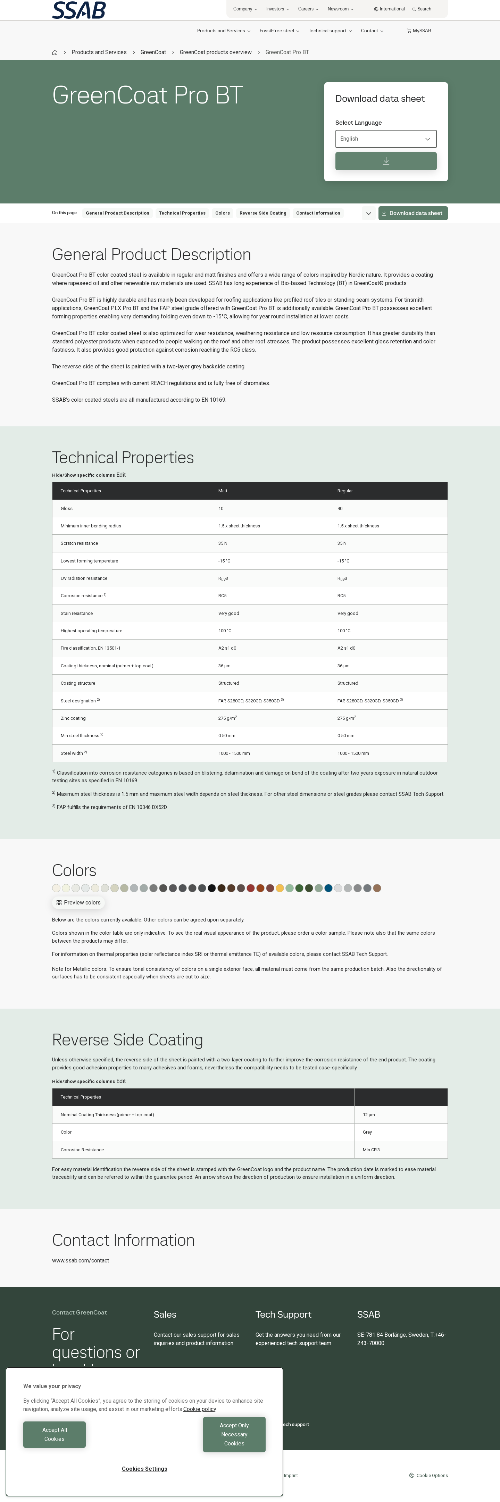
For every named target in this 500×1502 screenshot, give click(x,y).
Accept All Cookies (82, 1443)
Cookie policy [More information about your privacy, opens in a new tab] (199, 1427)
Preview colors (78, 902)
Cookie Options (428, 1475)
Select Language (358, 122)
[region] (144, 1440)
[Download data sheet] (386, 161)
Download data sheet (411, 213)
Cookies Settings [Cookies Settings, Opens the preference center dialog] (144, 1469)
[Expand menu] (369, 213)
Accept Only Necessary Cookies (207, 1443)
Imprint (291, 1475)
